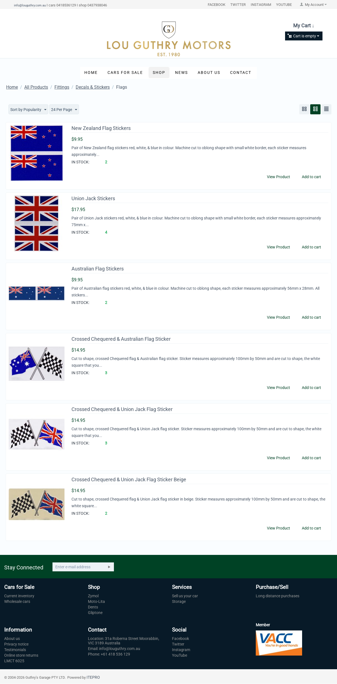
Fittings (61, 87)
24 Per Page (64, 110)
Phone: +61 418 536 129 (109, 654)
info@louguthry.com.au (30, 5)
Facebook (180, 639)
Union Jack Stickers (93, 199)
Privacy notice (16, 644)
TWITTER (238, 5)
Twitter (178, 644)
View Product (278, 177)
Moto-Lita (96, 602)
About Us (209, 72)
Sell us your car (185, 596)
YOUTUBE (284, 5)
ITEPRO (93, 677)
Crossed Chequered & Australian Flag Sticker (121, 339)
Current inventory (19, 596)
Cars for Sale (125, 72)
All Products (36, 87)
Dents (93, 607)
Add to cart (311, 177)
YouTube (179, 655)
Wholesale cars (17, 602)
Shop (159, 72)
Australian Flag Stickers (97, 269)
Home (91, 72)
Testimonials (15, 650)
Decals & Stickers (93, 87)
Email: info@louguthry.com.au (114, 649)
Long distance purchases (277, 596)
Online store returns (21, 655)
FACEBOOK (216, 5)
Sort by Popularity (28, 110)
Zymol (93, 596)
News (181, 72)
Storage (179, 602)
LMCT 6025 (14, 661)
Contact (240, 72)
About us (12, 639)
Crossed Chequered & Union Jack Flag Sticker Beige (128, 480)
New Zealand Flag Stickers (101, 128)
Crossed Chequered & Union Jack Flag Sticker (122, 409)
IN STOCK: (80, 162)
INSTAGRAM (261, 5)
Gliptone (95, 613)
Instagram (181, 650)
